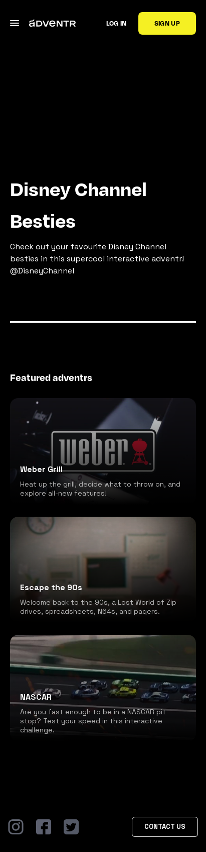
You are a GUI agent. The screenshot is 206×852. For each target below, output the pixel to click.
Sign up (167, 23)
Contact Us (164, 826)
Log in (116, 23)
